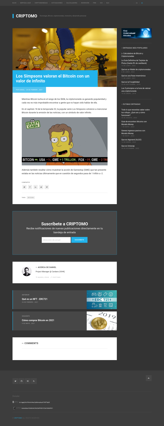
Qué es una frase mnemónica (133, 76)
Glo (107, 3)
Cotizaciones (57, 3)
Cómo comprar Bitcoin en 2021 (38, 320)
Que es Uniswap (128, 146)
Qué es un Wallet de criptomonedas (136, 69)
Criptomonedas (41, 3)
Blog (14, 3)
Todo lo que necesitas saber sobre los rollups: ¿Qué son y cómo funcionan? (135, 112)
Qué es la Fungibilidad (130, 82)
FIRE (94, 3)
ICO (101, 3)
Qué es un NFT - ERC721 (35, 299)
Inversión (85, 3)
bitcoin (31, 197)
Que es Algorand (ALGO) (131, 140)
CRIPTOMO (26, 16)
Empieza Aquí (25, 3)
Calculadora (71, 3)
